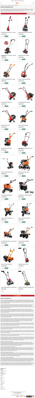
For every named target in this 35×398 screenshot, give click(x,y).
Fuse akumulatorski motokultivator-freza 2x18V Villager (8, 79)
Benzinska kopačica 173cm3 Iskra (5, 125)
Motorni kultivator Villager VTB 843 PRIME (23, 241)
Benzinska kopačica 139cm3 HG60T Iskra (6, 102)
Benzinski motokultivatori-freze (15, 5)
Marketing (2, 388)
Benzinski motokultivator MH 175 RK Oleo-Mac (24, 218)
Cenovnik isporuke (3, 387)
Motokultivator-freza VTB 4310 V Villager (6, 148)
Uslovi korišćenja (2, 382)
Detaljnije (3, 36)
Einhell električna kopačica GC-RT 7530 (23, 264)
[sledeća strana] (20, 295)
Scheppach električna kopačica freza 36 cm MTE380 (25, 32)
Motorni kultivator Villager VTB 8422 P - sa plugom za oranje (8, 241)
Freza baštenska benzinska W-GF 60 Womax (24, 102)
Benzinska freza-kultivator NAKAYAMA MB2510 (24, 79)
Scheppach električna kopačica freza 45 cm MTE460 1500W (9, 287)
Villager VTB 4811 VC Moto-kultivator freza (6, 264)
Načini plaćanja (2, 383)
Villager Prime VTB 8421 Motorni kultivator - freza (7, 218)
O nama (1, 385)
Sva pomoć (2, 381)
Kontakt (1, 386)
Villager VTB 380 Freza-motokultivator (23, 125)
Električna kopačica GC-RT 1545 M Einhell (23, 55)
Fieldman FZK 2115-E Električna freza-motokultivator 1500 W (26, 287)
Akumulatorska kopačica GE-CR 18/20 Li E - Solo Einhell (8, 32)
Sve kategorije (2, 5)
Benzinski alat (9, 5)
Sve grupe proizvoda (3, 389)
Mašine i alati (5, 5)
